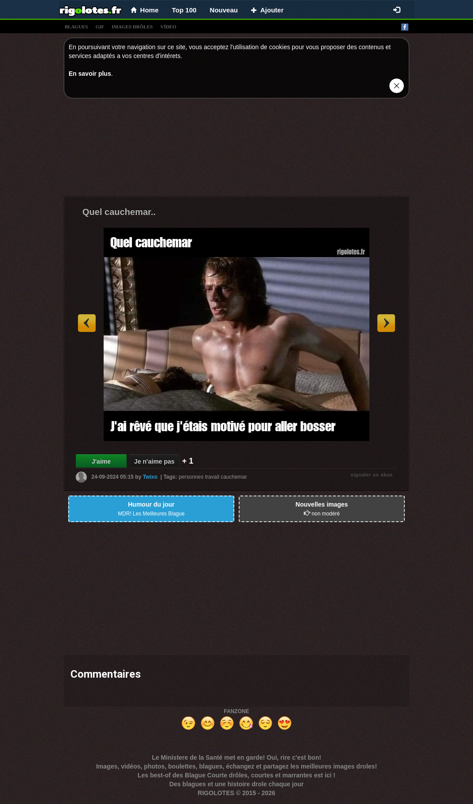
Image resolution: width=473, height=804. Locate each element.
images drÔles (132, 26)
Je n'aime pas (154, 461)
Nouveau (224, 10)
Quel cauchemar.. (119, 212)
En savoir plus (90, 73)
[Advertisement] (236, 149)
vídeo (168, 26)
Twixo (150, 477)
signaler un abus (372, 474)
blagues (76, 26)
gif (100, 26)
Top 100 (184, 10)
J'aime (101, 461)
